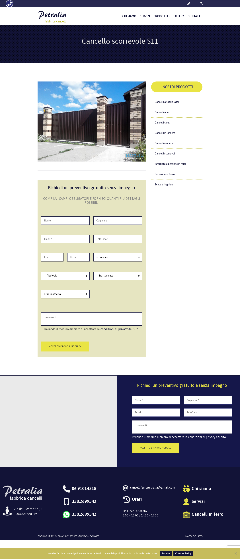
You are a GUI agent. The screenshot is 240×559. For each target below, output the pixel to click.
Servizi (145, 16)
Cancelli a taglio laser (167, 102)
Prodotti (160, 16)
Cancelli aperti (163, 112)
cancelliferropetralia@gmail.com (152, 487)
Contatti (194, 16)
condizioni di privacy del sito (119, 329)
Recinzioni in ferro (165, 174)
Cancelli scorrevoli (165, 153)
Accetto (166, 553)
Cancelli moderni (164, 143)
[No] (235, 553)
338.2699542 (84, 501)
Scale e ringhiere (164, 184)
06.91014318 (84, 488)
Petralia (52, 14)
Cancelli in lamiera (165, 132)
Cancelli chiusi (162, 122)
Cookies (94, 536)
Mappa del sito (194, 536)
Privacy (83, 536)
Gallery (178, 16)
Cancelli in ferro (207, 514)
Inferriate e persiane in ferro (170, 163)
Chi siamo (129, 16)
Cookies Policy (183, 553)
